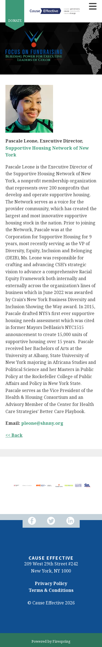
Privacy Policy (51, 583)
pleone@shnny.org (42, 423)
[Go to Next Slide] (93, 485)
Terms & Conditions (51, 590)
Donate (15, 20)
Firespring (61, 641)
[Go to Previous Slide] (8, 485)
